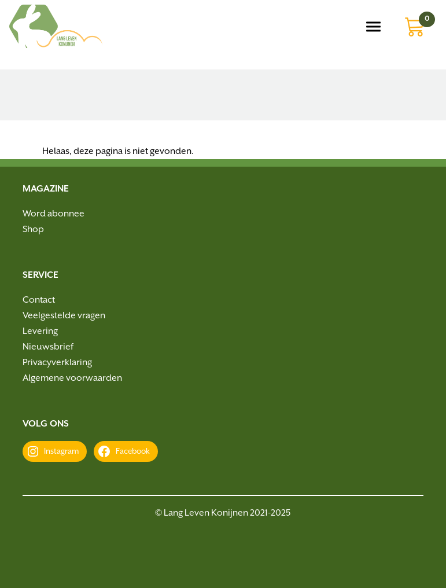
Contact (39, 300)
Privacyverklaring (57, 362)
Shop (33, 229)
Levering (40, 331)
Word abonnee (53, 213)
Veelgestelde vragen (64, 315)
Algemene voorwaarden (72, 378)
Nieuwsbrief (48, 346)
